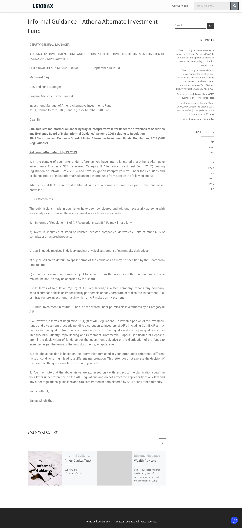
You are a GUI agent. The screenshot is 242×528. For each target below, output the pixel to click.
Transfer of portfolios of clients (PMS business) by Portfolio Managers (195, 96)
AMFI (211, 147)
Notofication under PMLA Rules (198, 119)
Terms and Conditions (97, 521)
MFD (211, 178)
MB (212, 173)
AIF (212, 142)
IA (213, 162)
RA (212, 188)
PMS (211, 183)
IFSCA (211, 168)
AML (212, 152)
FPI (212, 157)
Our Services (180, 5)
